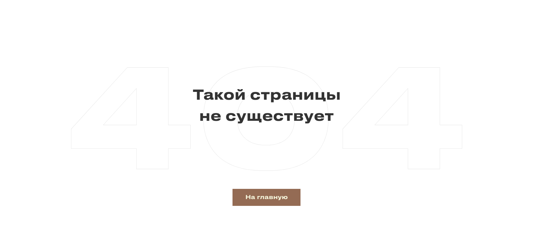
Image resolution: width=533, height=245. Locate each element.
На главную (266, 197)
